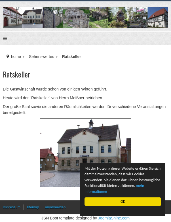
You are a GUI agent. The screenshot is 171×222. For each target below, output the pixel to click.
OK (123, 201)
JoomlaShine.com (114, 218)
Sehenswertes (41, 56)
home (16, 56)
